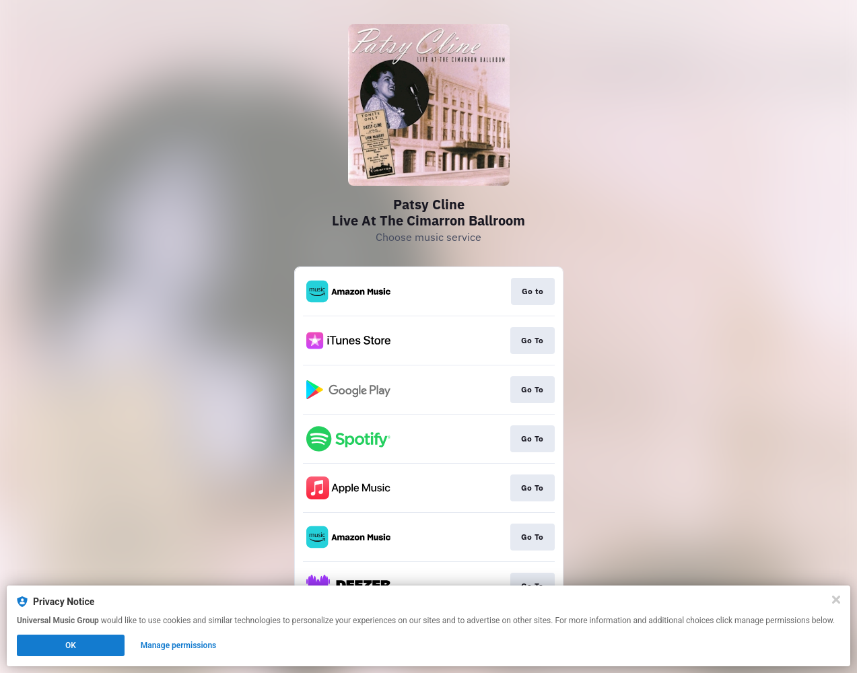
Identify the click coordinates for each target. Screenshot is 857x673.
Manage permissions (179, 645)
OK (70, 645)
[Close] (836, 599)
